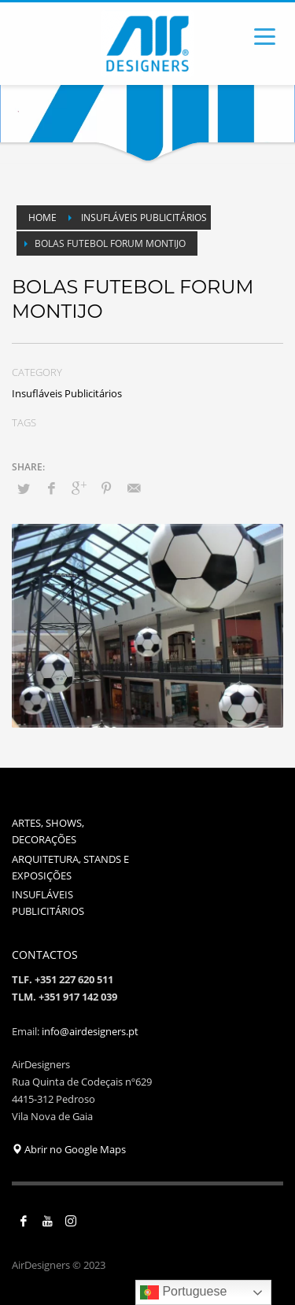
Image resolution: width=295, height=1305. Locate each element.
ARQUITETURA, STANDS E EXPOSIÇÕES (70, 867)
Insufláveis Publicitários (67, 393)
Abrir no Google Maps (69, 1149)
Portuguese (183, 1292)
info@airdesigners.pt (90, 1031)
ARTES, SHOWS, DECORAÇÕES (48, 831)
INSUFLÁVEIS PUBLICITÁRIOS (48, 902)
